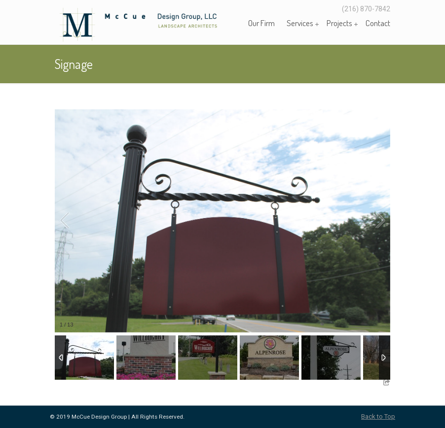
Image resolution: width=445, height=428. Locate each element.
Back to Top (378, 416)
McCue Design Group (153, 24)
